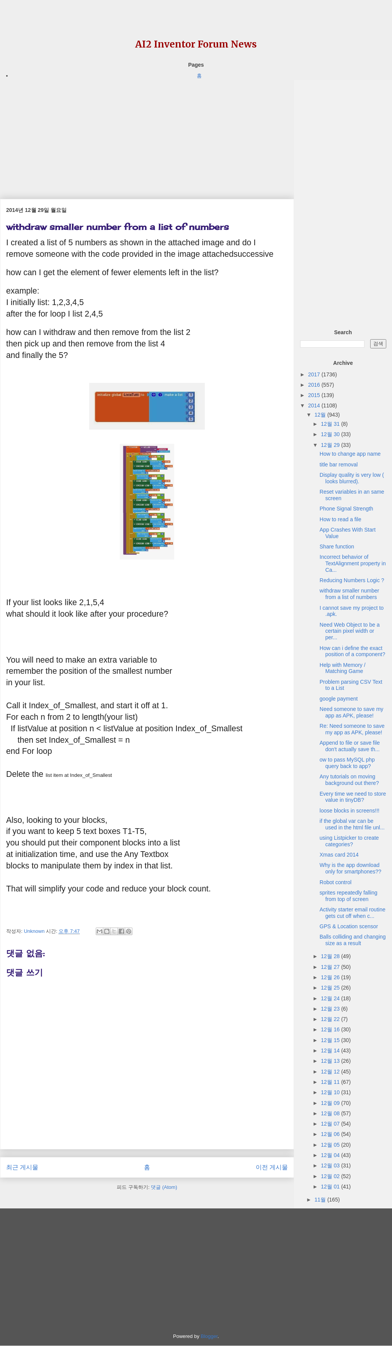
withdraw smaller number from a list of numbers (349, 594)
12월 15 (331, 1040)
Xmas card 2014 (339, 855)
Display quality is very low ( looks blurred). (352, 478)
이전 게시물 (272, 1167)
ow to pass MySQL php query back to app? (347, 763)
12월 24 (331, 998)
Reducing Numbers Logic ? (352, 580)
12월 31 (331, 424)
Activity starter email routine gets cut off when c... (352, 912)
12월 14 (331, 1050)
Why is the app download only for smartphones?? (350, 868)
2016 (315, 385)
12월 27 (331, 967)
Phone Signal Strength (346, 509)
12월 (320, 415)
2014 (315, 405)
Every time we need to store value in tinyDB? (353, 797)
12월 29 (331, 445)
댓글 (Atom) (164, 1187)
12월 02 (331, 1176)
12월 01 (331, 1186)
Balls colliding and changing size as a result (353, 940)
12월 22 (331, 1019)
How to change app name (350, 454)
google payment (339, 699)
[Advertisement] (147, 133)
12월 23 (331, 1009)
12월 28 (331, 956)
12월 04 (331, 1155)
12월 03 (331, 1165)
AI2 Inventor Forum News (196, 44)
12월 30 (331, 434)
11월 (320, 1200)
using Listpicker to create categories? (349, 841)
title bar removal (339, 464)
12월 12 (331, 1072)
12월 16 (331, 1029)
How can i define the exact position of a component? (352, 651)
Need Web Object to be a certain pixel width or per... (350, 631)
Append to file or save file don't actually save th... (350, 746)
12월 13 (331, 1061)
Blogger (209, 1336)
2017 (315, 374)
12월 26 (331, 977)
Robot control (335, 882)
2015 (315, 395)
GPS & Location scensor (349, 926)
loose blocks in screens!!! (349, 811)
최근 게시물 (22, 1167)
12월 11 (331, 1082)
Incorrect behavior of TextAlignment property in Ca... (353, 563)
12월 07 (331, 1124)
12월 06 (331, 1134)
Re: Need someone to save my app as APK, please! (352, 729)
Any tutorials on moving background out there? (349, 779)
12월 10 (331, 1092)
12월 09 (331, 1103)
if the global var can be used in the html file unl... (352, 824)
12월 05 (331, 1145)
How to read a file (340, 519)
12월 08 (331, 1113)
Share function (337, 546)
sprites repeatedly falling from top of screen (348, 896)
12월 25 (331, 988)
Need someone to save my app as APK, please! (352, 712)
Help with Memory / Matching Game (343, 668)
